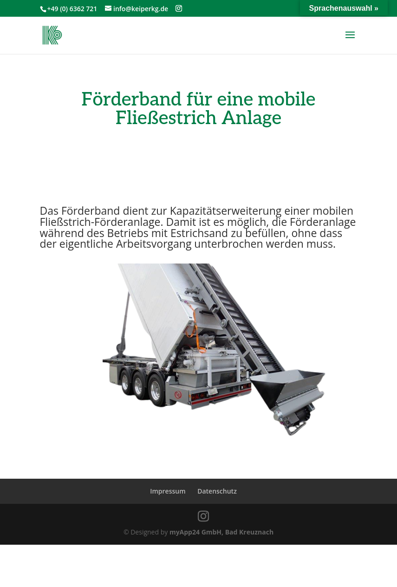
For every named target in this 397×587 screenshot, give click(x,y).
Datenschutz (217, 491)
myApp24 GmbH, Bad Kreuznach (221, 532)
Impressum (167, 491)
